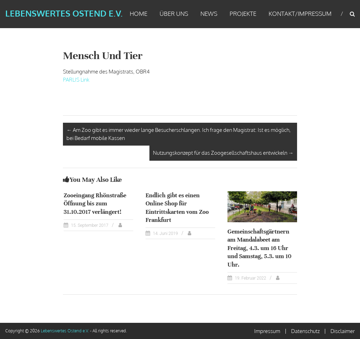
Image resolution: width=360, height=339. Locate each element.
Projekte (243, 13)
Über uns (174, 13)
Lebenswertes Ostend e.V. (64, 13)
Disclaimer (342, 331)
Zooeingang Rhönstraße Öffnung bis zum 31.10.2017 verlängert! (95, 204)
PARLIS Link (76, 79)
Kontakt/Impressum (300, 13)
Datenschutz (305, 331)
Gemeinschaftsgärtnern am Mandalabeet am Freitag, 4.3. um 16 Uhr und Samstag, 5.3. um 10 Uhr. (259, 248)
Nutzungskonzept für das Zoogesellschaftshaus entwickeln (223, 152)
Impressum (267, 331)
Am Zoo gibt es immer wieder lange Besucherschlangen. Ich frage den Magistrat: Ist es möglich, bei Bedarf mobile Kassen (178, 134)
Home (138, 13)
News (208, 13)
